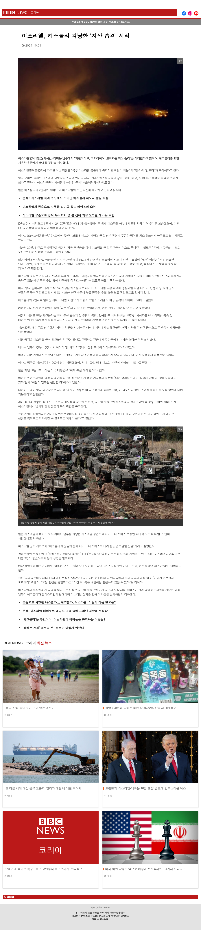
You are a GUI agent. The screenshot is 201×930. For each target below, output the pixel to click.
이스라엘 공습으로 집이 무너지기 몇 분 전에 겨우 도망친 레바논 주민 (68, 215)
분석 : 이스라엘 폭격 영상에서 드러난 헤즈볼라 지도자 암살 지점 (66, 198)
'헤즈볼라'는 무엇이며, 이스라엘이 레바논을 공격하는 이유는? (64, 619)
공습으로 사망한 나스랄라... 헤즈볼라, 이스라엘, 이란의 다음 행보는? (69, 602)
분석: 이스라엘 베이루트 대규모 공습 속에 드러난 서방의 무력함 (65, 611)
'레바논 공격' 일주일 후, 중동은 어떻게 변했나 (53, 628)
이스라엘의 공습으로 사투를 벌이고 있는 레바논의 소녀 (59, 207)
